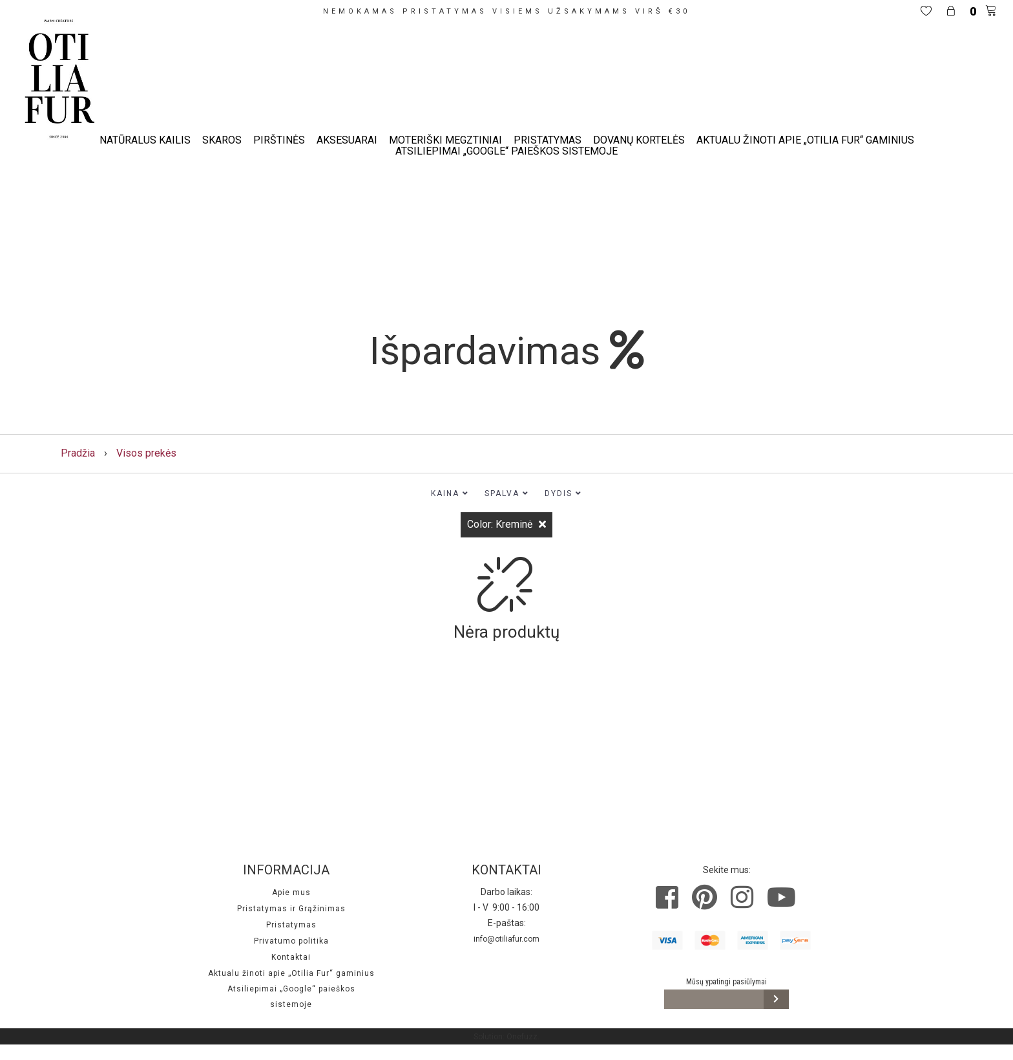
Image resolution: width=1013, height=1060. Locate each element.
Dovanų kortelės (639, 140)
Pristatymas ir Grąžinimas (291, 908)
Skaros (222, 140)
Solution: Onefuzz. (506, 1036)
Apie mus (291, 892)
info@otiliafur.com (506, 939)
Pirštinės (279, 140)
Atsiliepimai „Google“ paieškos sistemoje (506, 151)
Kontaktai (291, 957)
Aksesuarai (347, 140)
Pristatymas (547, 140)
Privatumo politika (291, 941)
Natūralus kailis (145, 140)
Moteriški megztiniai (445, 140)
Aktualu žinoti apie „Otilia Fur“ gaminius (805, 140)
